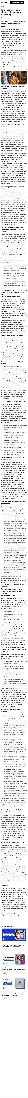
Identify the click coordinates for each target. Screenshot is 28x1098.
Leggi (4, 949)
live (2, 244)
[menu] (26, 2)
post (9, 727)
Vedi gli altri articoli (13, 915)
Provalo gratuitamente (17, 2)
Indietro (3, 6)
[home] (4, 2)
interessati (19, 328)
